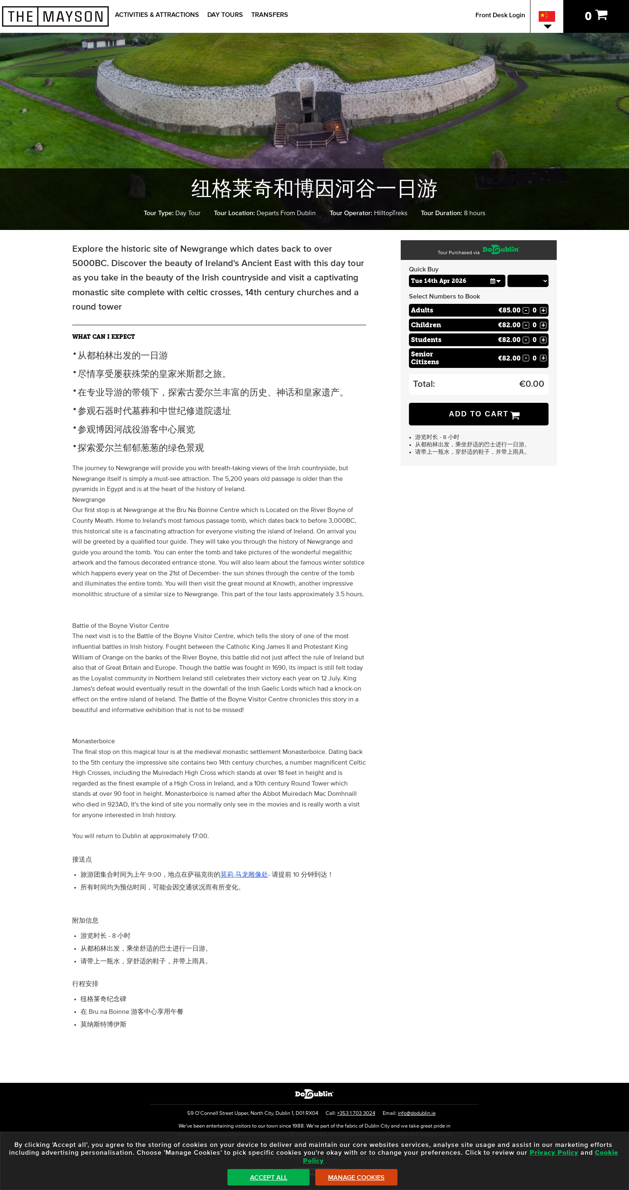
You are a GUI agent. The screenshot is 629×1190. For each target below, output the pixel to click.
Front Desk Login (500, 15)
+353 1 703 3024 (356, 1113)
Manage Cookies (356, 1177)
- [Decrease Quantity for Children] (526, 325)
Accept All (268, 1177)
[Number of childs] (534, 325)
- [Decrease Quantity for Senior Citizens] (526, 358)
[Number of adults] (534, 310)
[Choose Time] (528, 281)
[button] (495, 281)
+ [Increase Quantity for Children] (543, 325)
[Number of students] (534, 339)
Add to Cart (479, 414)
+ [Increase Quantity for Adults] (543, 310)
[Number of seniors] (534, 358)
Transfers (269, 14)
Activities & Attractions (157, 14)
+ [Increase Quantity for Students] (543, 340)
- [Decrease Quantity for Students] (526, 340)
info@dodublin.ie (417, 1113)
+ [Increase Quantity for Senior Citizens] (543, 358)
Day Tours (225, 14)
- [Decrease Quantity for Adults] (526, 310)
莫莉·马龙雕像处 (244, 874)
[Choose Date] (457, 281)
